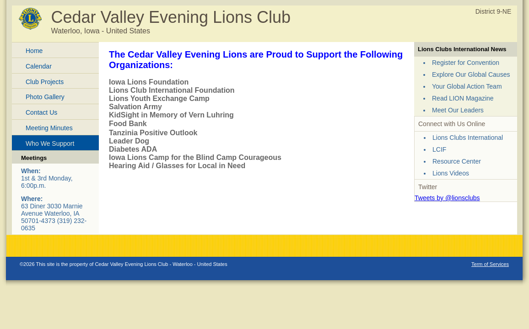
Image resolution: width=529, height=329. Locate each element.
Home (34, 50)
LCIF (439, 149)
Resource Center (456, 161)
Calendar (39, 66)
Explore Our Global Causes (471, 74)
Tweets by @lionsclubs (447, 198)
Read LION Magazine (463, 98)
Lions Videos (450, 173)
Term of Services (490, 264)
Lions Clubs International (467, 137)
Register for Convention (465, 62)
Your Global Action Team (467, 86)
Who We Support (50, 143)
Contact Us (41, 112)
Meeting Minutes (49, 128)
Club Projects (45, 81)
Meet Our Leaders (458, 110)
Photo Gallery (45, 97)
